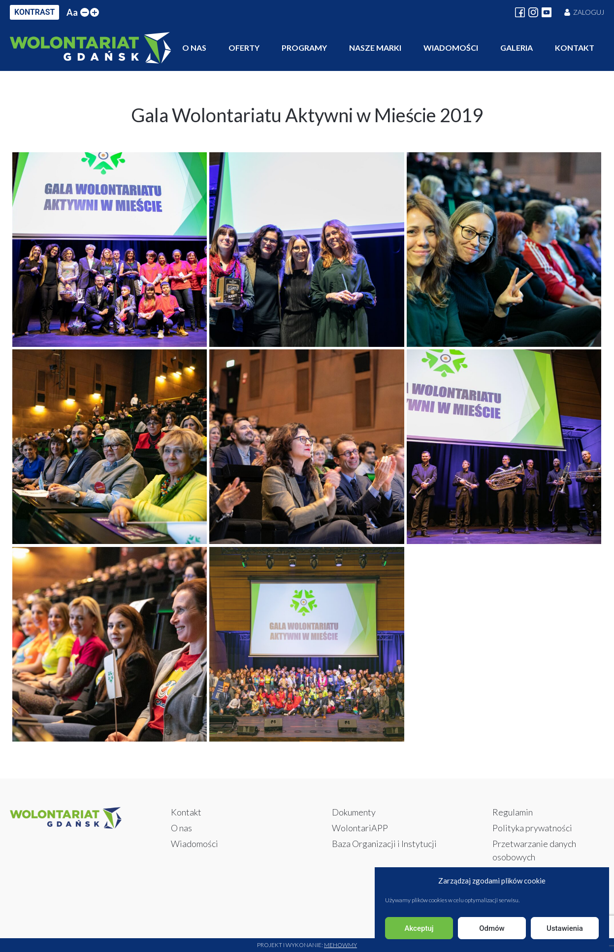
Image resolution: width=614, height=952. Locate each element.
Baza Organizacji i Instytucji (384, 843)
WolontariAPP (360, 827)
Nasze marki (375, 47)
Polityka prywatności (532, 827)
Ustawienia (565, 928)
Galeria (516, 47)
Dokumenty (354, 812)
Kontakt (574, 47)
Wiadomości (450, 47)
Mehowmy (340, 945)
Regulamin (512, 812)
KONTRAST (34, 12)
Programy (304, 47)
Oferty (243, 47)
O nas (194, 47)
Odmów (492, 928)
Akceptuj (418, 928)
